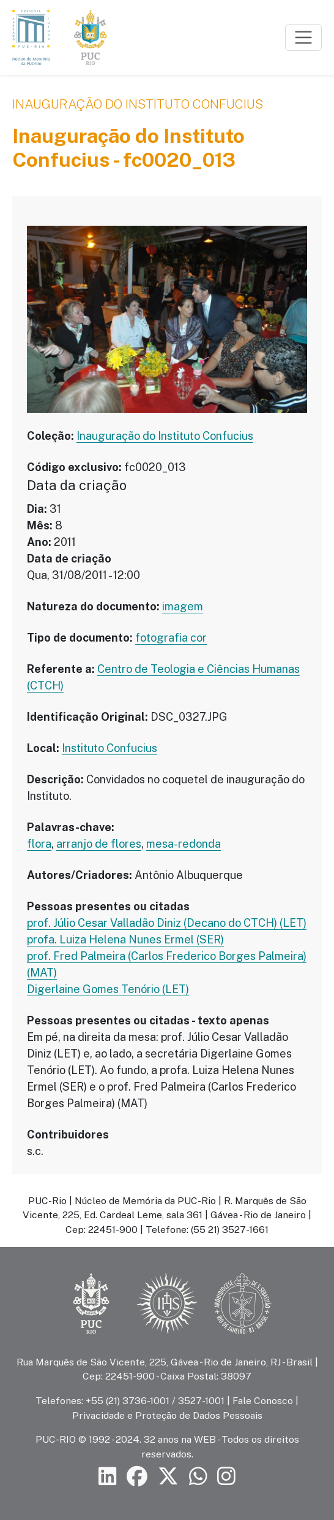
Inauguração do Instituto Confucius (138, 104)
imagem (182, 606)
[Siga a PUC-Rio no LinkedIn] (107, 1476)
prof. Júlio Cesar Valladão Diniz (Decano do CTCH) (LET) (166, 922)
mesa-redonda (183, 843)
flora (39, 843)
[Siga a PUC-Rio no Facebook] (137, 1476)
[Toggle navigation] (303, 37)
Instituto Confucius (109, 748)
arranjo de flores (98, 843)
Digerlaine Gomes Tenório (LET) (108, 989)
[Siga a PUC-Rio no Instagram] (226, 1476)
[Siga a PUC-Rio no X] (168, 1476)
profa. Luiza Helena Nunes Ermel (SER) (125, 939)
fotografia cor (171, 637)
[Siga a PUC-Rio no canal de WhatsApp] (198, 1476)
